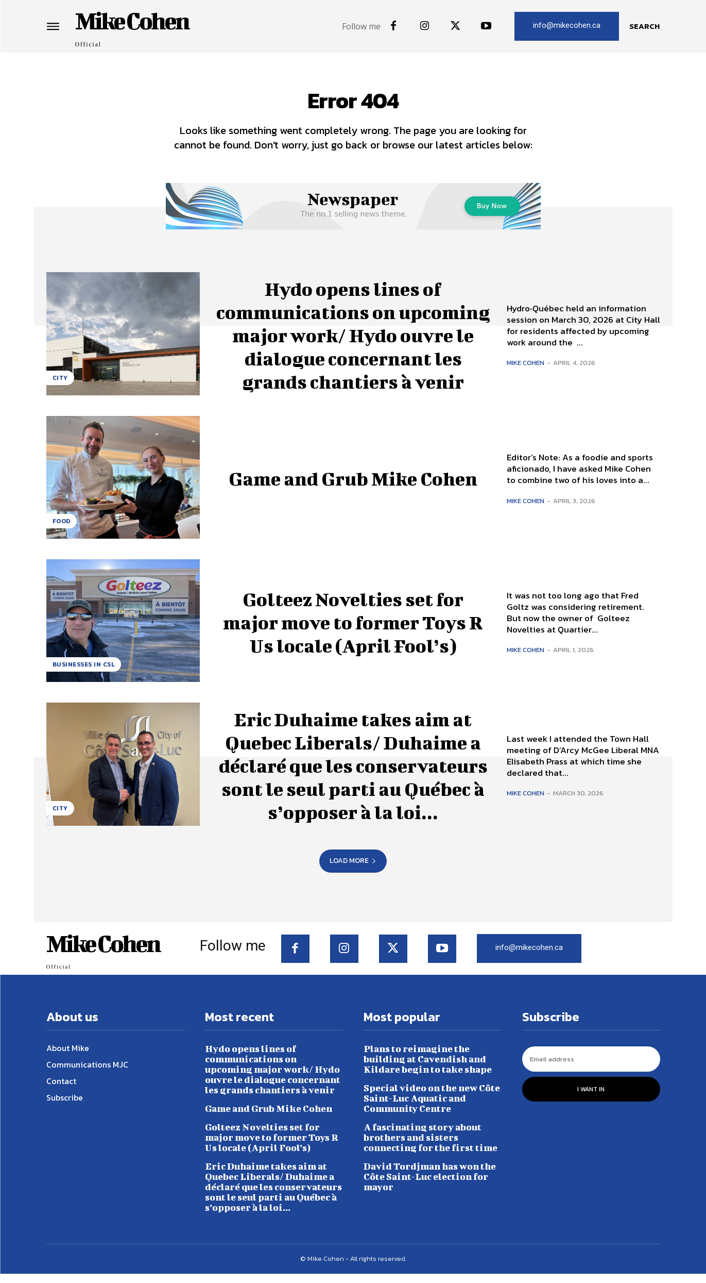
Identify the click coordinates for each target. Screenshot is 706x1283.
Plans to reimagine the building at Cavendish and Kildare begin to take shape (428, 1068)
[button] (644, 26)
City (60, 386)
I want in (591, 1098)
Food (62, 530)
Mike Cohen (525, 372)
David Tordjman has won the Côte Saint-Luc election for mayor (430, 1186)
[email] (591, 1068)
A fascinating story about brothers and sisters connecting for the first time (430, 1146)
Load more (353, 869)
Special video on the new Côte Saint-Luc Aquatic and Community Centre (432, 1107)
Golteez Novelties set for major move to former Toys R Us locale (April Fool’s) (353, 629)
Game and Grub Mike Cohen (353, 486)
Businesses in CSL (84, 673)
